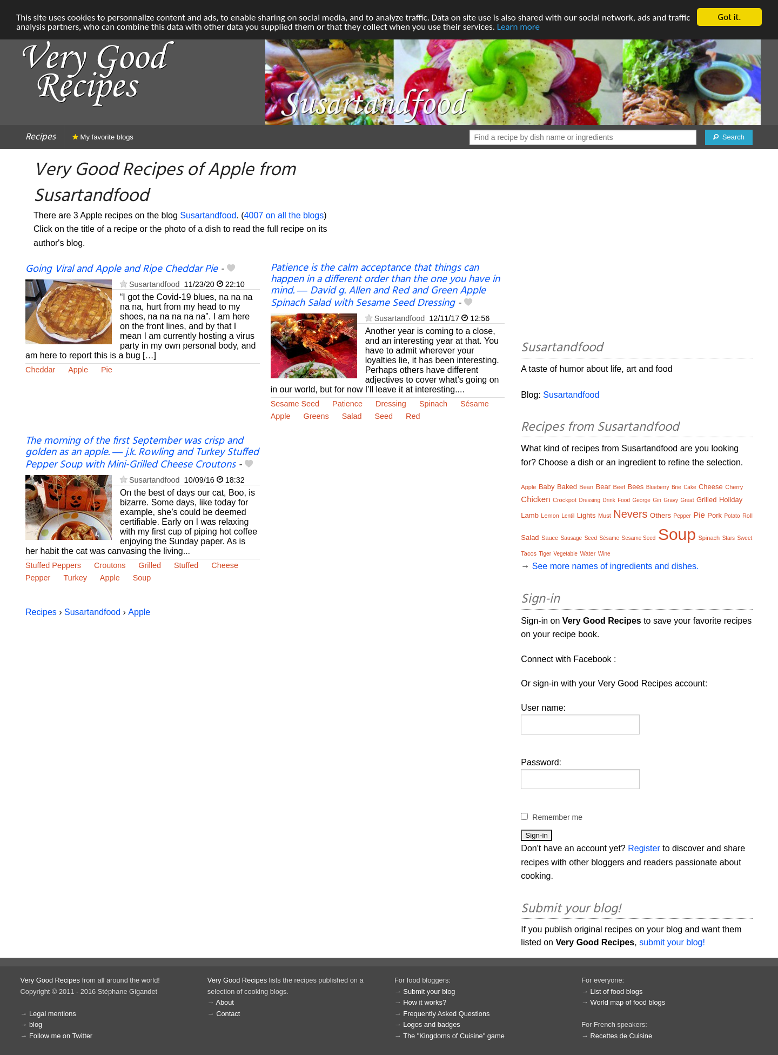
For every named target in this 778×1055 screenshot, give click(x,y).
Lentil (567, 516)
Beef (619, 487)
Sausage (571, 538)
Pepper (37, 577)
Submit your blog (429, 991)
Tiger (545, 554)
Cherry (734, 487)
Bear (603, 487)
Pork (714, 515)
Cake (689, 487)
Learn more (518, 26)
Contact (228, 1014)
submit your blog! (672, 942)
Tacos (528, 553)
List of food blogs (617, 991)
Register (644, 848)
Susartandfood (208, 215)
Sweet (744, 538)
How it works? (424, 1002)
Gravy (670, 500)
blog (35, 1024)
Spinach (433, 403)
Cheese (224, 565)
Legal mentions (52, 1014)
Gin (657, 500)
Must (604, 515)
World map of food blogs (628, 1002)
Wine (604, 554)
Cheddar (40, 369)
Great (687, 500)
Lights (586, 515)
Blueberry (657, 487)
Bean (586, 487)
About (224, 1002)
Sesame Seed (295, 403)
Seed (383, 416)
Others (660, 515)
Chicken (535, 499)
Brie (676, 487)
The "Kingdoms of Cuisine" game (454, 1036)
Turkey (74, 577)
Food (624, 500)
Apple (78, 369)
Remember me (557, 817)
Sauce (549, 538)
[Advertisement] (637, 246)
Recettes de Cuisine (622, 1036)
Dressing (390, 403)
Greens (315, 416)
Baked (567, 487)
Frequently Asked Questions (446, 1014)
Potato (732, 516)
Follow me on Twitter (60, 1036)
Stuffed (186, 565)
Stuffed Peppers (53, 565)
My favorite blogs (102, 137)
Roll (747, 515)
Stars (728, 538)
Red (413, 416)
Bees (636, 487)
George (641, 500)
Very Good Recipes (50, 980)
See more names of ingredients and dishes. (615, 566)
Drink (608, 500)
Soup (142, 577)
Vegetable (565, 554)
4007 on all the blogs (284, 215)
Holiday (730, 500)
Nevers (630, 514)
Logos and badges (431, 1024)
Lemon (550, 515)
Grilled (149, 565)
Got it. (729, 17)
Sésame (474, 403)
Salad (352, 416)
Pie (106, 369)
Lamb (530, 515)
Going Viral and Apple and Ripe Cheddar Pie (121, 269)
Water (587, 553)
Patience (347, 403)
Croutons (109, 565)
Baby (547, 487)
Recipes (40, 137)
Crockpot (564, 500)
